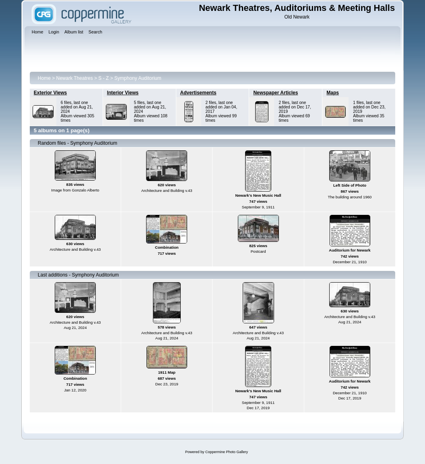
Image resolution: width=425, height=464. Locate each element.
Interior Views (122, 93)
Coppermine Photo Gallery (226, 452)
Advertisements (198, 93)
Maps (332, 93)
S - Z (103, 78)
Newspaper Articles (275, 93)
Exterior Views (50, 93)
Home (44, 78)
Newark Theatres (74, 78)
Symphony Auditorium (137, 78)
